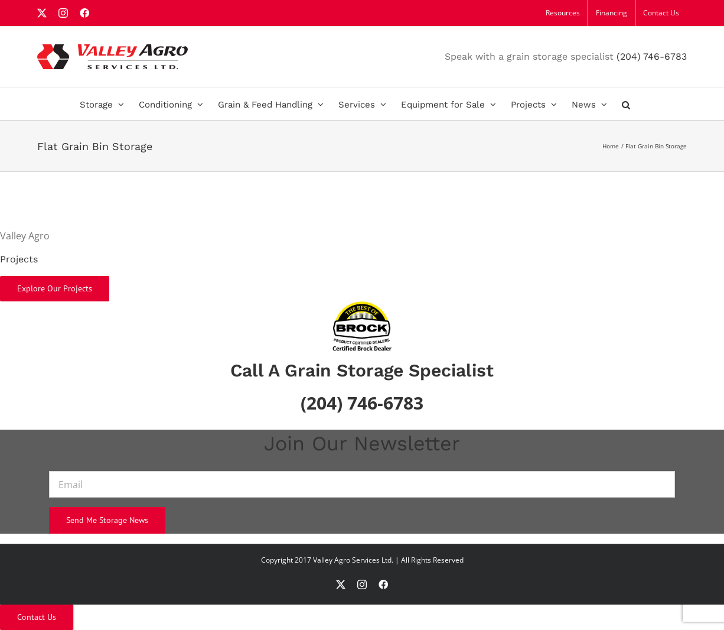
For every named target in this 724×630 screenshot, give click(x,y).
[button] (626, 103)
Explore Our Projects (54, 288)
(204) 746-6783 (652, 56)
